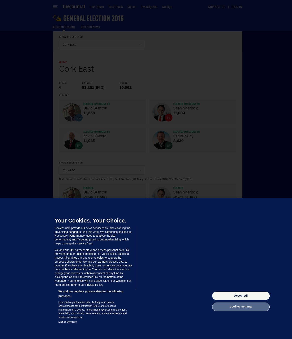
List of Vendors (68, 321)
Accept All (241, 295)
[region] (146, 268)
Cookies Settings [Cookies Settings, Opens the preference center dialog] (240, 306)
